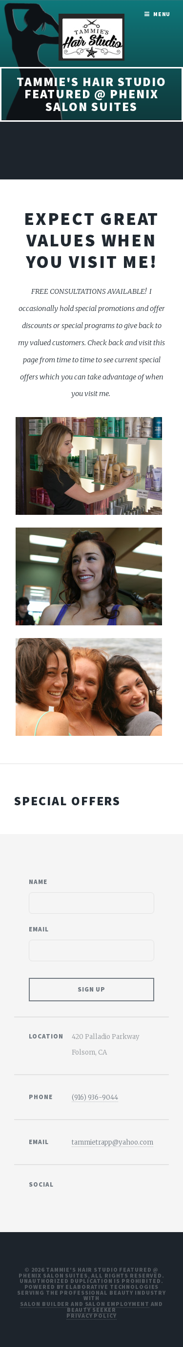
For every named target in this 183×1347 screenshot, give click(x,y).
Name (38, 882)
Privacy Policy (91, 1315)
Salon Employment (117, 1303)
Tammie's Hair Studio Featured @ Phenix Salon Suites (92, 94)
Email (39, 929)
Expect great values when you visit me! (91, 240)
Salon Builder (44, 1303)
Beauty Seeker (91, 1309)
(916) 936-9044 (95, 1097)
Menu (162, 14)
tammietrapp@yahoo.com (112, 1142)
